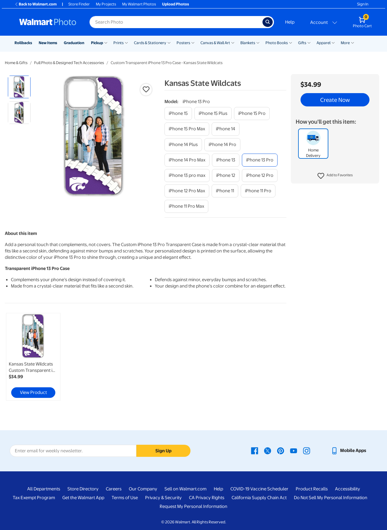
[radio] (19, 87)
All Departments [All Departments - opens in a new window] (43, 489)
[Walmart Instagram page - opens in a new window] (306, 450)
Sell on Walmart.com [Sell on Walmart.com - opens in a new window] (185, 489)
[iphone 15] (178, 113)
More (345, 43)
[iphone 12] (225, 175)
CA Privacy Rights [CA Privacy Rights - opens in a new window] (206, 497)
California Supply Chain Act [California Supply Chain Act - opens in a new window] (259, 497)
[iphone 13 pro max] (187, 175)
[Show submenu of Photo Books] (290, 42)
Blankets (247, 43)
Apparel (323, 43)
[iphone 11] (225, 190)
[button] (335, 176)
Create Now (335, 99)
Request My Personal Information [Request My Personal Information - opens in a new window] (193, 506)
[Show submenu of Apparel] (333, 42)
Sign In (362, 4)
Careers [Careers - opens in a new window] (114, 489)
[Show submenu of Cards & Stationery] (169, 42)
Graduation (74, 43)
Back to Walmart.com (36, 4)
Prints (118, 43)
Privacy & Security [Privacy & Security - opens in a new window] (163, 497)
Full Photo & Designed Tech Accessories (69, 62)
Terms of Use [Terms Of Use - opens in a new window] (125, 497)
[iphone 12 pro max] (186, 190)
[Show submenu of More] (352, 42)
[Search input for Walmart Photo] (175, 22)
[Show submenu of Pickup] (106, 42)
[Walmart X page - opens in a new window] (267, 450)
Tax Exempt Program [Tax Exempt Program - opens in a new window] (34, 497)
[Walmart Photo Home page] (47, 22)
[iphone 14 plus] (183, 144)
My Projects (106, 4)
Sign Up (163, 451)
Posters (183, 43)
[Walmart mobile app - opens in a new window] (348, 450)
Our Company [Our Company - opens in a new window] (143, 489)
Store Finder (79, 4)
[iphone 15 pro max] (186, 128)
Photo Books (276, 43)
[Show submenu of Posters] (193, 42)
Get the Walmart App (83, 497)
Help (289, 22)
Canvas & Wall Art (215, 43)
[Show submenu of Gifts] (309, 42)
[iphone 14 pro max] (187, 160)
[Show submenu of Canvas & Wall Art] (233, 42)
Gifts (302, 43)
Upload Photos (175, 4)
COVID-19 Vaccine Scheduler (259, 489)
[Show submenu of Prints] (126, 42)
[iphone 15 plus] (213, 113)
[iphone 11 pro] (258, 190)
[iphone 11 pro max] (186, 206)
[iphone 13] (225, 160)
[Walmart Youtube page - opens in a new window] (293, 450)
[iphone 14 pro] (222, 144)
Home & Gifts (16, 62)
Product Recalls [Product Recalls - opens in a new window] (312, 489)
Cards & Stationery (150, 43)
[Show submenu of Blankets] (258, 42)
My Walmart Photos (139, 4)
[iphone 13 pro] (260, 160)
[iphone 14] (225, 128)
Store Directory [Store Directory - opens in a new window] (83, 489)
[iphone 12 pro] (260, 175)
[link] (33, 356)
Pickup (97, 43)
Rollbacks (23, 43)
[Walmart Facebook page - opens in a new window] (254, 450)
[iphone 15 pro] (252, 113)
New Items (48, 43)
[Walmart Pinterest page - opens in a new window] (280, 450)
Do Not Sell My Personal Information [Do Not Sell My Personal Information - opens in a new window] (330, 497)
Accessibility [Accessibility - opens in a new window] (347, 489)
